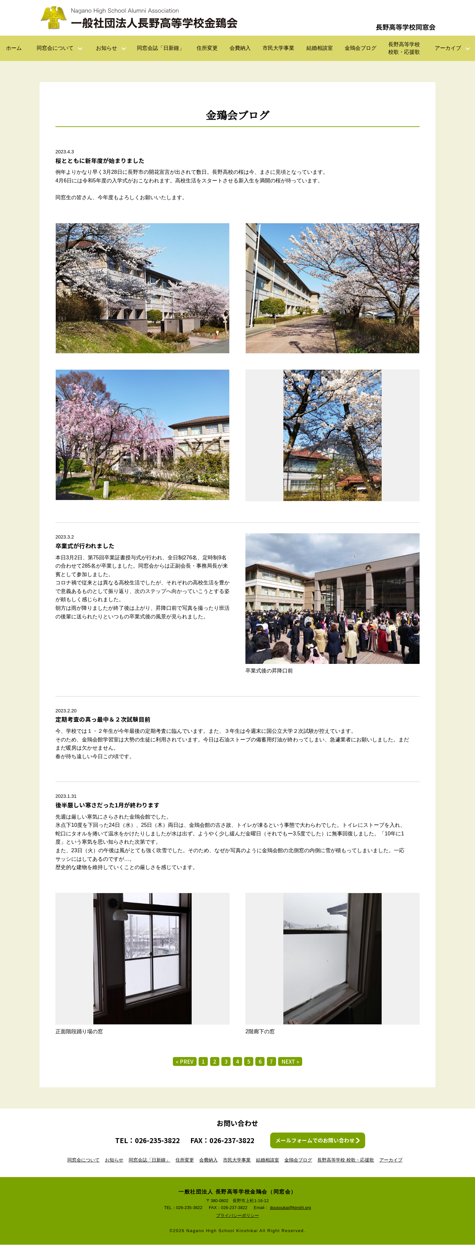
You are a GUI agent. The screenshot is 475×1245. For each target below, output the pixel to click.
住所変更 (207, 48)
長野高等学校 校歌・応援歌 (345, 1160)
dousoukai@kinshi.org (290, 1207)
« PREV (184, 1062)
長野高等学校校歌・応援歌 (404, 48)
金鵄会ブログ (360, 48)
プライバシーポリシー (237, 1215)
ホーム (14, 48)
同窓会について (55, 48)
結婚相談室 (319, 48)
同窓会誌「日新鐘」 (160, 48)
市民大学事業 (278, 48)
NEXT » (291, 1062)
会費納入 (240, 48)
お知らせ (106, 48)
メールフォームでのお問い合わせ (315, 1141)
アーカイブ (448, 48)
